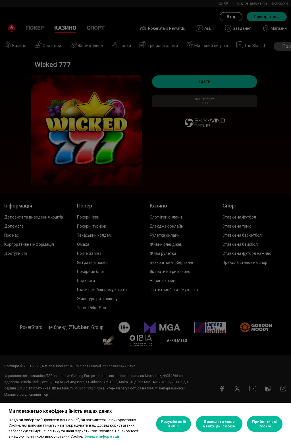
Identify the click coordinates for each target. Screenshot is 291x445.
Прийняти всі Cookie (264, 423)
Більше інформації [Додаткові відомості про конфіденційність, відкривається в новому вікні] (101, 436)
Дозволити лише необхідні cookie (219, 423)
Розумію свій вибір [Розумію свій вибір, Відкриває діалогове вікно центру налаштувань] (173, 423)
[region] (145, 424)
